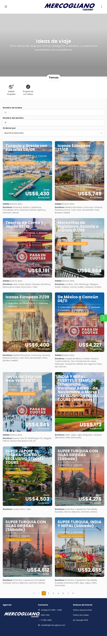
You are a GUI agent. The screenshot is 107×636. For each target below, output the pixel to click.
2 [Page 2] (48, 593)
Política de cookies (81, 615)
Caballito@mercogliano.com (53, 625)
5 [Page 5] (63, 593)
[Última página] (73, 593)
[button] (101, 7)
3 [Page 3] (53, 593)
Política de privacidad (82, 610)
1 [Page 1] (43, 593)
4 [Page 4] (58, 593)
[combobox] (53, 122)
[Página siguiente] (68, 593)
